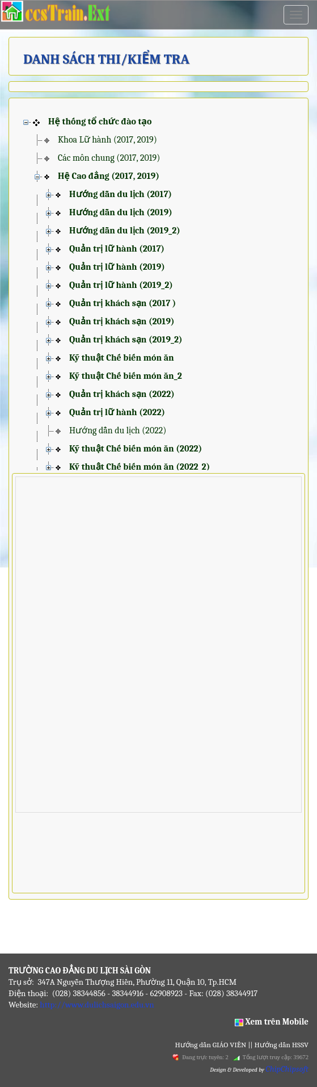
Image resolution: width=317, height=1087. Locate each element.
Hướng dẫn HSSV (280, 1044)
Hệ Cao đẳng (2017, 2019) (108, 176)
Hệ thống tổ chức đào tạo (99, 121)
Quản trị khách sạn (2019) (122, 321)
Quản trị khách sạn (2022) (122, 394)
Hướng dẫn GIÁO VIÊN (211, 1044)
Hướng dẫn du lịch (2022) (117, 430)
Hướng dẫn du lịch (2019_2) (124, 230)
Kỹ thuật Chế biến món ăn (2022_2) (139, 467)
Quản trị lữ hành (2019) (117, 267)
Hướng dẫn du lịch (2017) (120, 194)
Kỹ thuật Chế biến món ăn (121, 358)
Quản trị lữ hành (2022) (117, 412)
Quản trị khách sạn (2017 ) (122, 303)
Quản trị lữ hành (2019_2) (121, 285)
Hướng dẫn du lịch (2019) (120, 212)
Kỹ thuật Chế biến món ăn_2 (125, 376)
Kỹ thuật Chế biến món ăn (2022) (135, 449)
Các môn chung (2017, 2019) (109, 158)
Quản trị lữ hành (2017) (116, 249)
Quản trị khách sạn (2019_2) (126, 340)
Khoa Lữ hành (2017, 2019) (107, 140)
